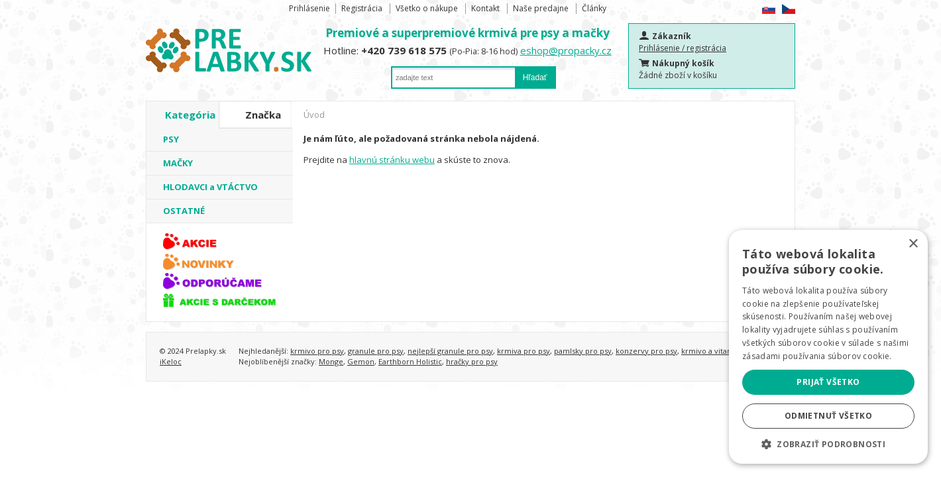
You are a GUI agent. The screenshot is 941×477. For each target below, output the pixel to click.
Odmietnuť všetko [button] (828, 415)
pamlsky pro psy (583, 351)
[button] (828, 443)
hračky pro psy (472, 361)
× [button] (913, 244)
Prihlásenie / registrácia (682, 48)
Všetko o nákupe (427, 8)
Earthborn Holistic (410, 361)
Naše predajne (541, 8)
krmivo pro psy (317, 351)
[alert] (828, 347)
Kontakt (485, 8)
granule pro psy (376, 351)
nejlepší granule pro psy (450, 351)
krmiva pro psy (523, 351)
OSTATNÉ (184, 211)
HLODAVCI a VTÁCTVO (210, 187)
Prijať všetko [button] (828, 382)
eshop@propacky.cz (566, 50)
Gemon (360, 361)
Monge (331, 361)
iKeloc (171, 361)
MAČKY (178, 163)
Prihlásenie (309, 8)
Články (594, 8)
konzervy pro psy (646, 351)
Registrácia (361, 8)
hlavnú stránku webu (392, 160)
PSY (171, 139)
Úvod (314, 115)
